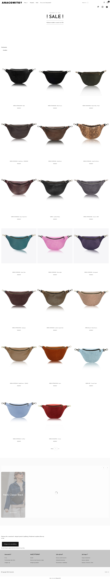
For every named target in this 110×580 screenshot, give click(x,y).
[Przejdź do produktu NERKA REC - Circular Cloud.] (91, 357)
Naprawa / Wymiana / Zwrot (87, 562)
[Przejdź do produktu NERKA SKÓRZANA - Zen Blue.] (19, 412)
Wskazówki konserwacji (60, 560)
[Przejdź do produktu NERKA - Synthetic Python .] (55, 190)
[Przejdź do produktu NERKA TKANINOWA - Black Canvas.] (55, 79)
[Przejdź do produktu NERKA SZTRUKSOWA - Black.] (19, 79)
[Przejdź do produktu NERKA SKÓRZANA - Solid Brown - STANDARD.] (19, 134)
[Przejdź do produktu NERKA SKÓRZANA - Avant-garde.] (91, 245)
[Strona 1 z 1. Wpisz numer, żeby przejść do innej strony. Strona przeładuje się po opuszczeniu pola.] (56, 448)
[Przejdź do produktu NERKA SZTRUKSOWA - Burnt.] (55, 357)
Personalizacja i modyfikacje (61, 562)
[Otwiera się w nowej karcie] (98, 7)
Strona (52, 448)
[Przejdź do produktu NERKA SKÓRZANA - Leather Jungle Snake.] (55, 301)
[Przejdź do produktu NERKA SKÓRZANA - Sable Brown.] (55, 134)
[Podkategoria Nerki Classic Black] (13, 495)
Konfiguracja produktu (34, 562)
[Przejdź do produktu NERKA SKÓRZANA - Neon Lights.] (55, 245)
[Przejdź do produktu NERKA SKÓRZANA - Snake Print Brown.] (91, 134)
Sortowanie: (4, 47)
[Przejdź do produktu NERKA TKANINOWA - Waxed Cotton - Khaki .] (91, 79)
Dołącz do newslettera (10, 544)
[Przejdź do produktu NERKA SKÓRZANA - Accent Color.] (19, 245)
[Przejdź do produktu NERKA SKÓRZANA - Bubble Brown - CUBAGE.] (19, 357)
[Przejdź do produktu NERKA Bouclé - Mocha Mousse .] (91, 301)
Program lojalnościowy (86, 557)
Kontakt (31, 557)
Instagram (7, 562)
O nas (6, 557)
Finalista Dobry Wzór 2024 (10, 560)
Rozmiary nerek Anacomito (61, 557)
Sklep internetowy (54, 578)
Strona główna (52, 12)
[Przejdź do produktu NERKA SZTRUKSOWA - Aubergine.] (19, 301)
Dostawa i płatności (85, 560)
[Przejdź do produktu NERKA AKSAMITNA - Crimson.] (55, 412)
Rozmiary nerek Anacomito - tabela (37, 560)
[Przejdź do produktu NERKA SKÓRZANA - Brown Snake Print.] (19, 190)
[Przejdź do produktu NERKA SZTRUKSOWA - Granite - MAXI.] (91, 190)
